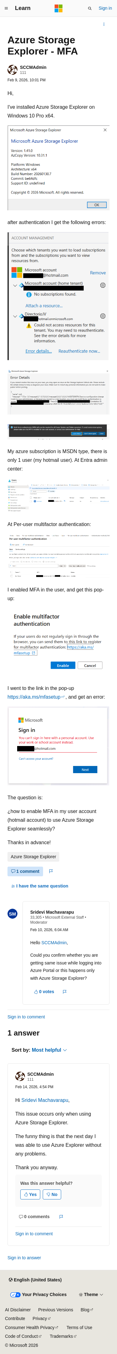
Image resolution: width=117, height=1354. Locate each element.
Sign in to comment (26, 1016)
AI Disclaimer (18, 1309)
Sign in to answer (24, 1257)
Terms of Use (79, 1327)
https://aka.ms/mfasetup (34, 697)
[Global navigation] (6, 8)
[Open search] (90, 8)
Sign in (105, 8)
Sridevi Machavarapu (52, 912)
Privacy (40, 1318)
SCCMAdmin (33, 67)
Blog (85, 1309)
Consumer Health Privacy (30, 1327)
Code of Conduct (21, 1336)
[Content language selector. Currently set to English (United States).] (35, 1280)
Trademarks (61, 1336)
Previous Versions (55, 1309)
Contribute (15, 1318)
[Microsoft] (59, 8)
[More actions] (104, 24)
